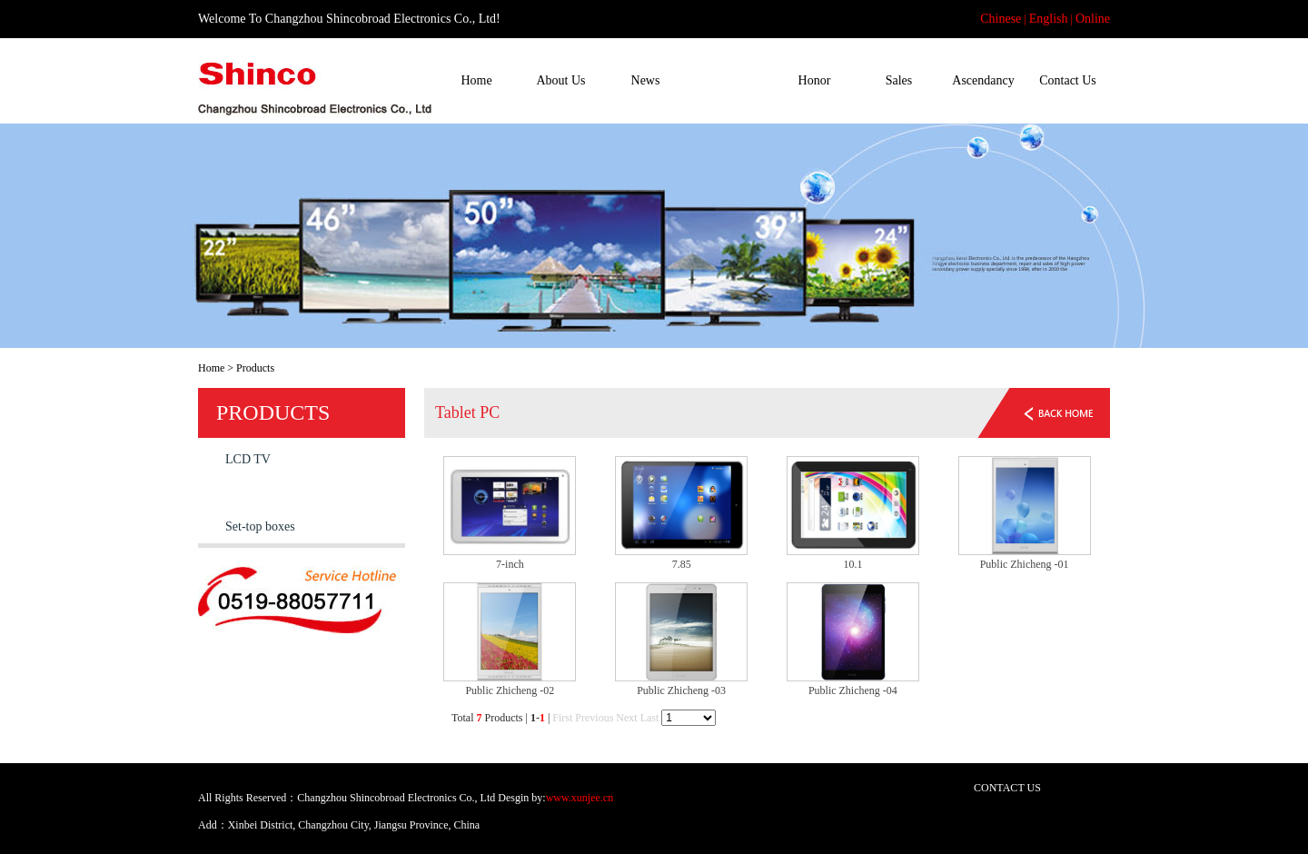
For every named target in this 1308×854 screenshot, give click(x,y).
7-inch (510, 564)
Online (1092, 18)
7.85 (681, 564)
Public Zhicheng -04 (852, 690)
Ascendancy (983, 80)
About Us (560, 80)
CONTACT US (1007, 787)
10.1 (852, 564)
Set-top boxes (260, 526)
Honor (814, 80)
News (645, 80)
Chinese (1000, 18)
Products (730, 80)
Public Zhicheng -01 (1024, 564)
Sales (899, 80)
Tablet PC (250, 493)
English (1048, 18)
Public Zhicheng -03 (681, 690)
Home (476, 80)
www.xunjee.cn (580, 797)
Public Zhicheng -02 (509, 690)
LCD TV (248, 459)
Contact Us (1067, 80)
